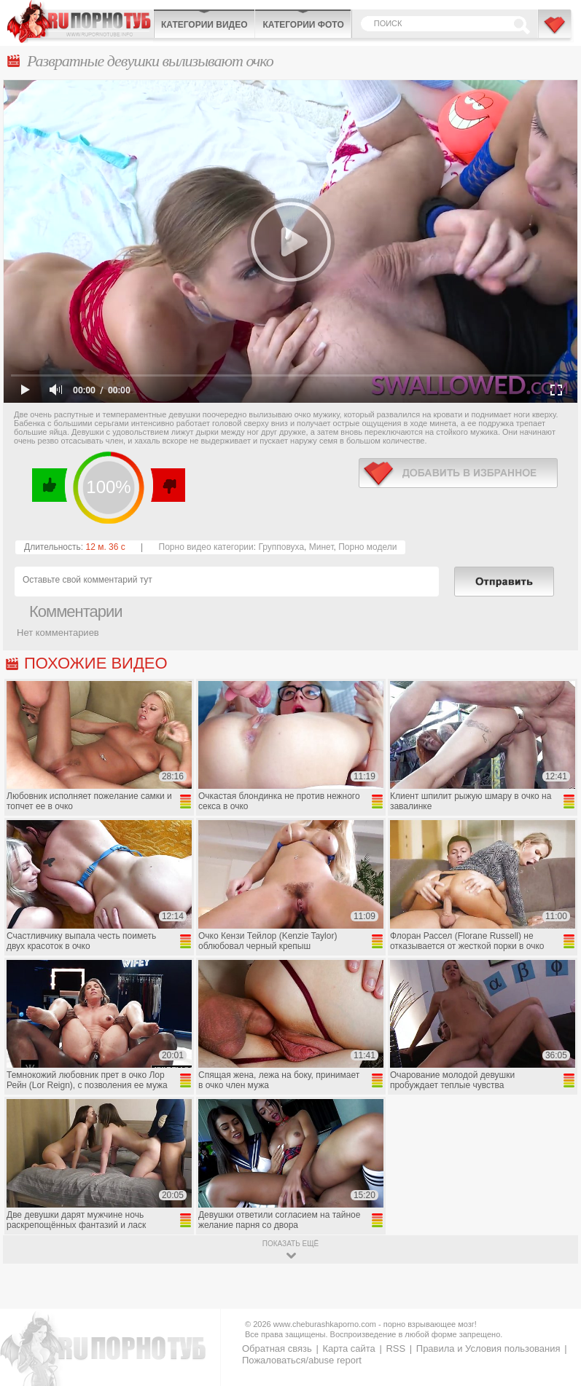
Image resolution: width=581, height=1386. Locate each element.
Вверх (553, 1301)
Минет (321, 547)
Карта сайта (348, 1348)
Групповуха (281, 547)
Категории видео (204, 25)
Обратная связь (277, 1348)
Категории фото (302, 25)
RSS (395, 1348)
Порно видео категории (206, 547)
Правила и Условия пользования (488, 1348)
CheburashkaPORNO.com (80, 21)
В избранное (555, 31)
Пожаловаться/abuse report (302, 1360)
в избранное (458, 473)
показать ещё (290, 1244)
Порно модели (367, 547)
